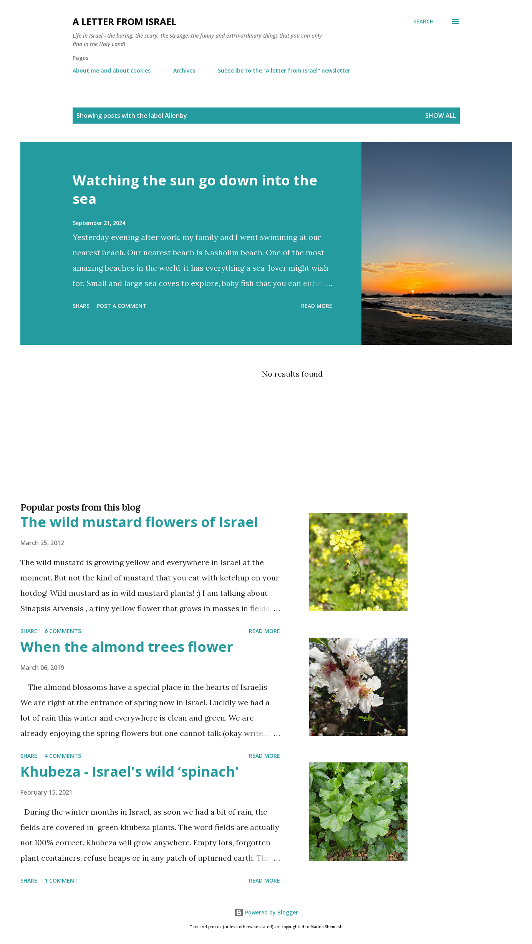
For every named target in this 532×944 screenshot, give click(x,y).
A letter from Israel (124, 21)
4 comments (63, 755)
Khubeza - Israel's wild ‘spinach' (129, 771)
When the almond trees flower (126, 646)
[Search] (423, 21)
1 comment (61, 880)
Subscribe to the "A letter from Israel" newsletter (284, 70)
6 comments (63, 631)
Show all (440, 115)
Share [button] (81, 305)
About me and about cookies (112, 70)
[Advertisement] (250, 466)
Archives (184, 70)
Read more (316, 305)
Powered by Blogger (266, 912)
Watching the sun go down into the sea (195, 189)
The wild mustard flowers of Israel (139, 522)
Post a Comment (121, 305)
